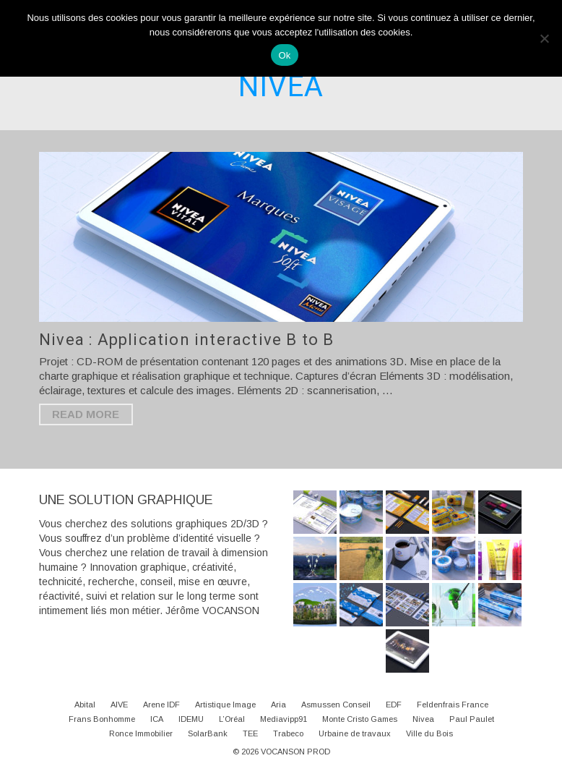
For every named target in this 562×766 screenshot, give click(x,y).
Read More (85, 414)
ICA (156, 719)
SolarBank (208, 733)
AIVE (119, 704)
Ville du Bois (429, 733)
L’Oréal (232, 719)
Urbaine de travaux (355, 733)
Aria (278, 704)
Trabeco (288, 733)
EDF (394, 704)
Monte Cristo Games (359, 719)
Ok (284, 55)
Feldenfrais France (452, 704)
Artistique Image (225, 704)
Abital (84, 704)
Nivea (423, 719)
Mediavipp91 (283, 719)
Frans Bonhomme (102, 719)
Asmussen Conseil (336, 704)
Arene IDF (161, 704)
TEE (250, 733)
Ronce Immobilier (141, 733)
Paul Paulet (471, 719)
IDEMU (191, 719)
